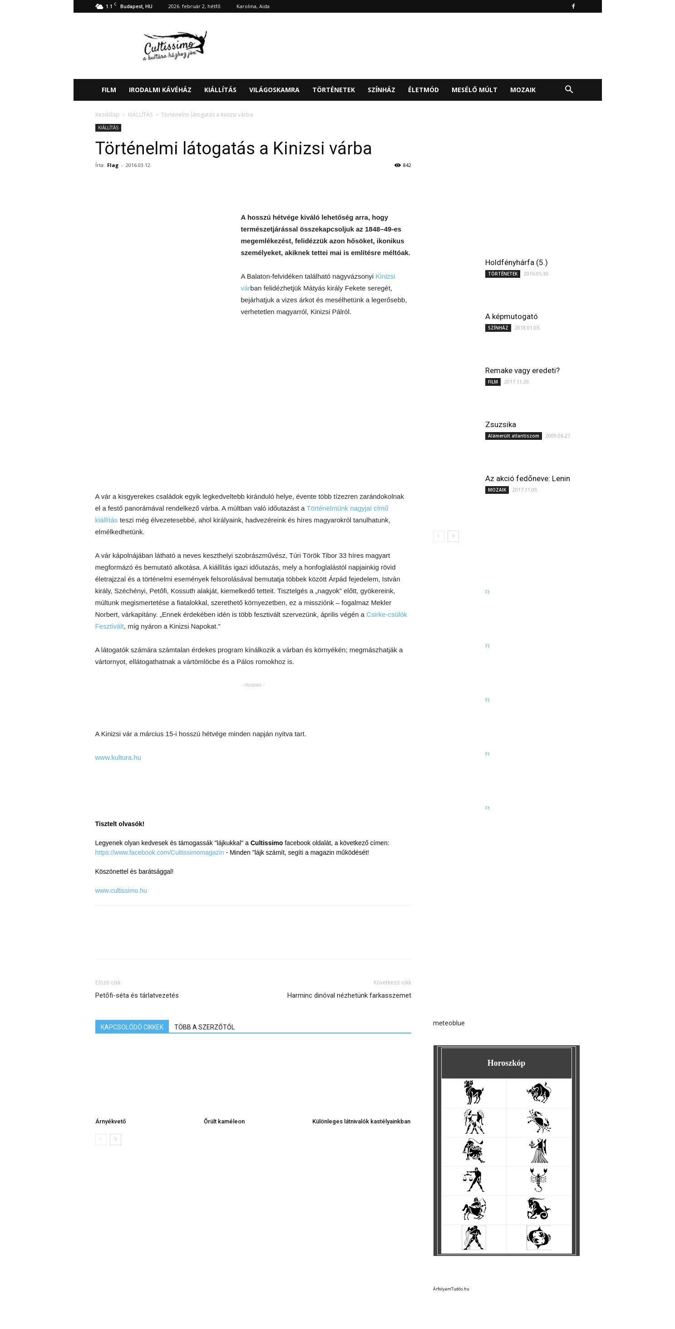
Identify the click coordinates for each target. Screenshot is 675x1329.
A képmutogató (511, 316)
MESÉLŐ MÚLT (475, 89)
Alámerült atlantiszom (513, 436)
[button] (569, 90)
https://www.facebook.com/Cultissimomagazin (159, 852)
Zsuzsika (500, 424)
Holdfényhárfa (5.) (516, 262)
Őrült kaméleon (224, 1121)
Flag (112, 165)
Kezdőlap (107, 114)
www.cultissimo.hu (121, 890)
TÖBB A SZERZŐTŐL (204, 1027)
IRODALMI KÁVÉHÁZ (160, 89)
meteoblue (449, 1023)
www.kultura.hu (118, 757)
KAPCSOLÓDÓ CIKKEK (132, 1027)
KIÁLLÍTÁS (220, 89)
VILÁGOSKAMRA (274, 89)
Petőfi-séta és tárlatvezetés (137, 995)
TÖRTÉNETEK (333, 89)
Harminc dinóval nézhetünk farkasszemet (349, 995)
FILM (109, 89)
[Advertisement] (415, 45)
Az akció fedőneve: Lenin (527, 478)
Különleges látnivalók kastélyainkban (361, 1121)
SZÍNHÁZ (381, 89)
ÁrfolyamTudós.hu (451, 1289)
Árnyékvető (110, 1121)
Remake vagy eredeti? (522, 370)
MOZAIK (523, 89)
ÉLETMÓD (423, 89)
